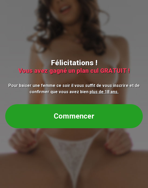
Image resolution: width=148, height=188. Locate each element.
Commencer (74, 116)
